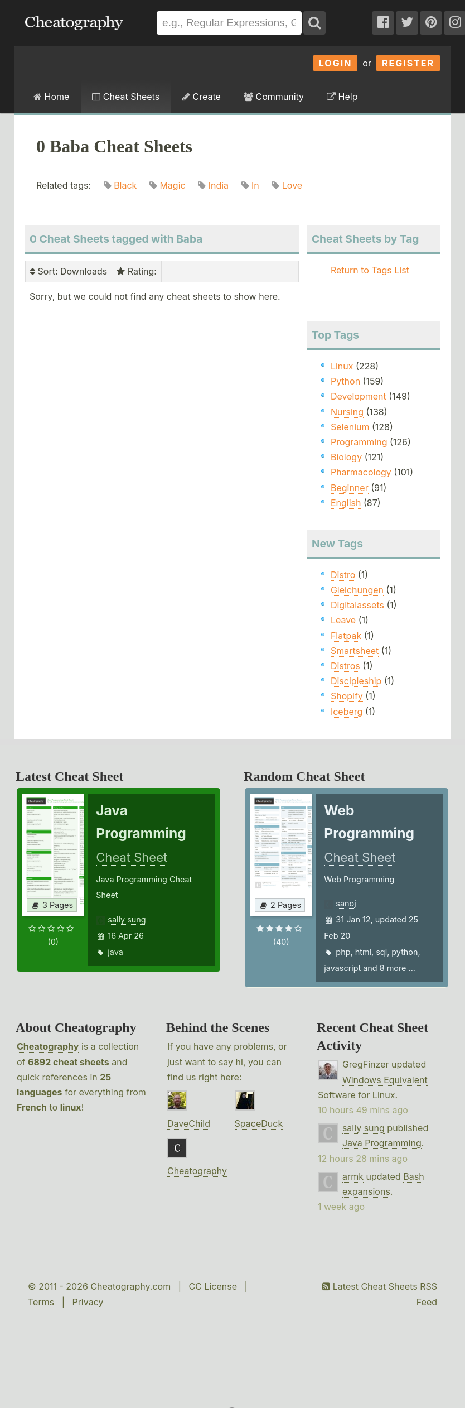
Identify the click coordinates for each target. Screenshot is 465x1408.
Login (335, 63)
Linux (342, 366)
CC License (212, 1286)
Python (345, 381)
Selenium (350, 427)
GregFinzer (365, 1064)
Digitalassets (357, 605)
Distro (343, 574)
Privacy (87, 1302)
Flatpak (346, 635)
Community (274, 96)
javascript (342, 968)
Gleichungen (357, 589)
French (32, 1107)
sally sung (127, 919)
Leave (343, 620)
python (404, 952)
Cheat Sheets (125, 96)
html (363, 952)
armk (353, 1176)
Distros (345, 665)
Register (408, 63)
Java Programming (382, 1142)
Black (125, 185)
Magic (172, 185)
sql (381, 952)
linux (70, 1107)
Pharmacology (361, 472)
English (346, 502)
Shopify (347, 695)
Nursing (347, 411)
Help (342, 96)
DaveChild (188, 1123)
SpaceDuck (259, 1123)
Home (51, 96)
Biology (346, 457)
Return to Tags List (370, 270)
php (343, 952)
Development (358, 396)
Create (201, 96)
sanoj (346, 903)
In (255, 185)
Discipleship (356, 680)
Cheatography (48, 1046)
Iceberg (346, 711)
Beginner (350, 487)
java (115, 952)
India (219, 185)
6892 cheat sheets (68, 1062)
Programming (359, 442)
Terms (41, 1302)
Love (292, 185)
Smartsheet (355, 650)
